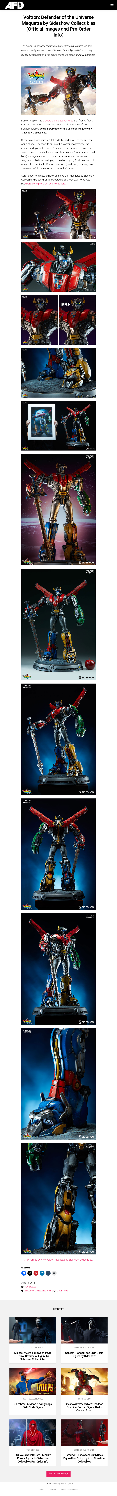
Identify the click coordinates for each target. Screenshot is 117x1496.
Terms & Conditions (69, 1490)
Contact (52, 1490)
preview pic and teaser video (58, 120)
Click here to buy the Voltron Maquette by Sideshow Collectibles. (58, 1259)
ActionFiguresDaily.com (62, 1483)
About (41, 1490)
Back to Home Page (58, 1473)
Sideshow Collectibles (35, 1290)
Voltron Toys (61, 1290)
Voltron (50, 1290)
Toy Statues (30, 1287)
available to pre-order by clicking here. (45, 183)
